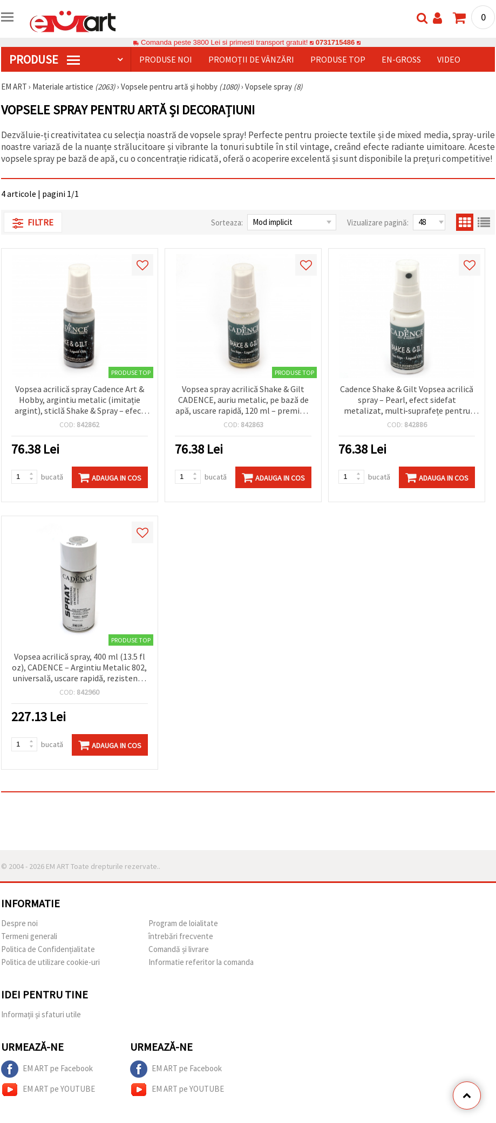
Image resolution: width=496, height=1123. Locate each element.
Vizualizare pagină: (378, 222)
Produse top (337, 59)
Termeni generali (29, 936)
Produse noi (165, 59)
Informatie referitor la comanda (201, 962)
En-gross (401, 59)
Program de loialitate (183, 923)
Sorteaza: (227, 222)
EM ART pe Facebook (47, 1069)
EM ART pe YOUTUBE (48, 1089)
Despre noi (19, 923)
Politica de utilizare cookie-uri (50, 962)
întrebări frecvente (180, 936)
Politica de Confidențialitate (48, 949)
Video (448, 59)
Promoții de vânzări (251, 59)
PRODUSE (44, 59)
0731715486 (335, 42)
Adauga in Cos (109, 477)
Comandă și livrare (178, 949)
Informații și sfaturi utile (41, 1014)
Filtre (32, 223)
